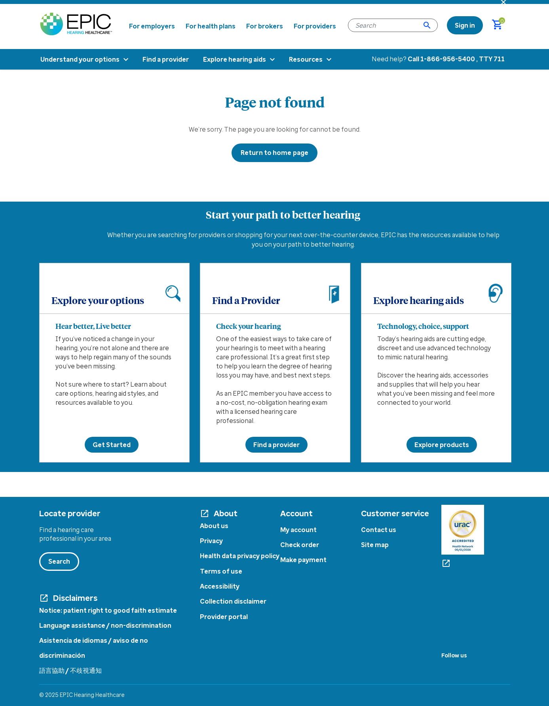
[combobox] (393, 25)
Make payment (303, 559)
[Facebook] (443, 667)
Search (59, 561)
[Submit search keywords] (427, 25)
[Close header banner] (503, 2)
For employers (152, 26)
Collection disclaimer (233, 601)
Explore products (441, 444)
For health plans (211, 26)
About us (214, 525)
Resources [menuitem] (306, 59)
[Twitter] (457, 667)
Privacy (211, 540)
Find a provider (276, 444)
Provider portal (224, 616)
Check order (299, 544)
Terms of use (221, 571)
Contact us (378, 529)
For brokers (264, 26)
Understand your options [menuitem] (80, 59)
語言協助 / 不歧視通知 (70, 670)
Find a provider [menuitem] (165, 59)
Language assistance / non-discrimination (105, 625)
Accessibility (219, 586)
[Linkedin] (472, 667)
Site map (375, 544)
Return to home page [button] (274, 152)
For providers (315, 26)
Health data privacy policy (239, 555)
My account (298, 529)
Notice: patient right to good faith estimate (108, 610)
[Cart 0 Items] (501, 25)
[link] (465, 25)
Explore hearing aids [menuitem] (234, 59)
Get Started (112, 444)
